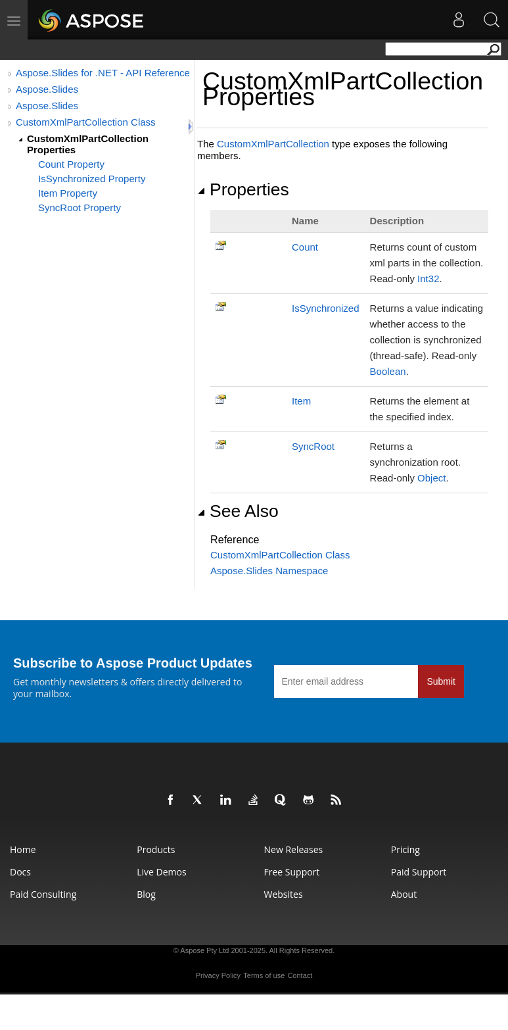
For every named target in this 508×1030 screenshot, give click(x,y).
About (404, 894)
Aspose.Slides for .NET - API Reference (103, 72)
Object (431, 477)
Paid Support (418, 872)
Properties (243, 189)
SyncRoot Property (79, 207)
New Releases (293, 849)
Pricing (405, 849)
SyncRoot (313, 446)
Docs (20, 872)
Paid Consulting (43, 894)
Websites (283, 894)
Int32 (428, 278)
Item (301, 400)
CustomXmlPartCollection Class (86, 122)
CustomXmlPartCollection (273, 143)
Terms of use (264, 975)
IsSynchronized (325, 308)
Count (305, 247)
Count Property (71, 164)
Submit (441, 681)
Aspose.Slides (47, 89)
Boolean (388, 371)
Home (23, 849)
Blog (146, 894)
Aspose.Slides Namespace (269, 570)
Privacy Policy (218, 975)
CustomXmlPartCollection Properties (88, 144)
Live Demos (161, 872)
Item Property (67, 193)
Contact (299, 975)
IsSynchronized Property (91, 178)
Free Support (292, 872)
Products (156, 849)
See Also (238, 511)
